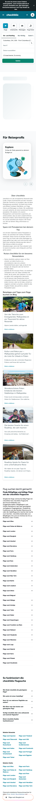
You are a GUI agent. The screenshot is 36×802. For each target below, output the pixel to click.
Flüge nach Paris (8, 552)
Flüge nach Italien (8, 749)
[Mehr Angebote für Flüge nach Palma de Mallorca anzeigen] (32, 527)
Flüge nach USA (24, 740)
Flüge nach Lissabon (9, 586)
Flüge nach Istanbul (9, 542)
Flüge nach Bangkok (9, 537)
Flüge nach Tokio (8, 611)
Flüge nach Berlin (8, 581)
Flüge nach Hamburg (9, 557)
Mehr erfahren (9, 330)
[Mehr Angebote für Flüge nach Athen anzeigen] (32, 591)
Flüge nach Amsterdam (10, 567)
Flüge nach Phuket (9, 659)
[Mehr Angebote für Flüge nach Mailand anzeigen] (32, 631)
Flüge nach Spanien (9, 737)
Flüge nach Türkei (8, 758)
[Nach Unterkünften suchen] (13, 25)
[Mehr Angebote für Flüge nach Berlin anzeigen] (32, 582)
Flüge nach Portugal (25, 753)
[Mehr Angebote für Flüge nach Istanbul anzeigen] (32, 542)
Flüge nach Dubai (8, 616)
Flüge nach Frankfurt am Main (12, 626)
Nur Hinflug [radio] (21, 35)
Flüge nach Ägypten (25, 756)
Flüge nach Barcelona (10, 547)
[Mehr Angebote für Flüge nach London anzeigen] (32, 532)
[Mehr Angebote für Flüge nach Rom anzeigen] (32, 562)
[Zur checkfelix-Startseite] (12, 15)
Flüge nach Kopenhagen (11, 621)
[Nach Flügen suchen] (5, 25)
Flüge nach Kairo (8, 654)
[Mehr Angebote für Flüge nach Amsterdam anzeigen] (32, 567)
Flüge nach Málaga (9, 601)
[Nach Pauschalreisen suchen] (30, 25)
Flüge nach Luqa (8, 645)
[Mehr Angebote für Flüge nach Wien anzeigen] (32, 522)
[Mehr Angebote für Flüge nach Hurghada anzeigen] (32, 636)
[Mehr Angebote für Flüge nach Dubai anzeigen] (32, 616)
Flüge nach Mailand (9, 631)
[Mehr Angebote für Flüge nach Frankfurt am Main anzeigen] (32, 626)
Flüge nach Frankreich (26, 749)
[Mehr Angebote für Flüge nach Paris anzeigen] (32, 552)
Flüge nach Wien (8, 522)
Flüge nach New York (9, 577)
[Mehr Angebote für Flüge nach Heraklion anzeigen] (32, 572)
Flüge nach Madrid (9, 650)
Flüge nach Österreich (10, 740)
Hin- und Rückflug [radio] (9, 35)
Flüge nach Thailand (25, 737)
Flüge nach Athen (8, 591)
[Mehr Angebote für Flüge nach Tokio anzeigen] (32, 611)
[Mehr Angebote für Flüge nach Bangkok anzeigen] (32, 537)
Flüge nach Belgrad (9, 596)
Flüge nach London (9, 532)
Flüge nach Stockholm (10, 664)
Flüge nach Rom (8, 562)
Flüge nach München (9, 641)
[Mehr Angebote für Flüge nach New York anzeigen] (32, 577)
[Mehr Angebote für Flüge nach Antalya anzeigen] (32, 606)
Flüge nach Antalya (9, 606)
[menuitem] (5, 27)
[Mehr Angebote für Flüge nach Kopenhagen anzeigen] (32, 621)
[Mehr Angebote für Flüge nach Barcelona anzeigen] (32, 547)
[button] (34, 5)
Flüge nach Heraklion (10, 572)
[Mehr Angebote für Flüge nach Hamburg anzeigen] (32, 557)
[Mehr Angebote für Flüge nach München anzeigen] (32, 641)
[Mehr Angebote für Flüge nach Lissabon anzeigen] (32, 587)
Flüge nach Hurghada (10, 636)
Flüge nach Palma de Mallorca (12, 527)
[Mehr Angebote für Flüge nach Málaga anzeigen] (32, 601)
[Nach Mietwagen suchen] (22, 25)
